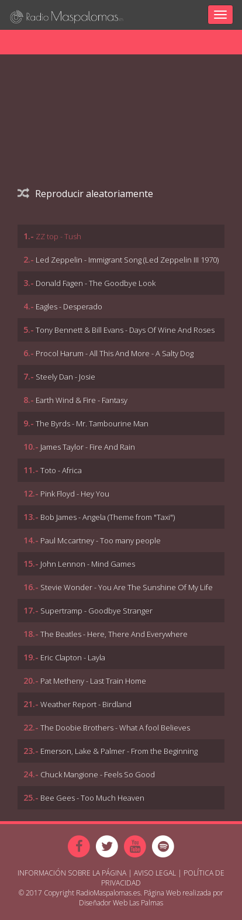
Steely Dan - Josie (65, 376)
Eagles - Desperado (69, 306)
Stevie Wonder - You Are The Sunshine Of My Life (126, 587)
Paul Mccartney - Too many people (100, 540)
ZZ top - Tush (58, 236)
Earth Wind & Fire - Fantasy (81, 400)
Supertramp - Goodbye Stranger (96, 610)
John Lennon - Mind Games (87, 564)
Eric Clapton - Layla (72, 657)
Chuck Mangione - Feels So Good (97, 774)
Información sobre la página (72, 873)
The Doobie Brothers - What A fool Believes (115, 727)
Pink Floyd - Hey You (74, 493)
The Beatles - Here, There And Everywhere (114, 634)
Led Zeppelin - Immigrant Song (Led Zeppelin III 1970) (127, 259)
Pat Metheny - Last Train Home (93, 681)
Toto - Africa (61, 470)
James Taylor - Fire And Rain (87, 447)
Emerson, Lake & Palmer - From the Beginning (119, 751)
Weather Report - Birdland (86, 704)
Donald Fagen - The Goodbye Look (95, 283)
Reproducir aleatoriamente (85, 193)
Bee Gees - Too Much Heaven (92, 797)
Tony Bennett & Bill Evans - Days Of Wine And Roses (125, 330)
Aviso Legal (155, 873)
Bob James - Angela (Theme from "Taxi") (107, 517)
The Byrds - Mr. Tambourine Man (92, 423)
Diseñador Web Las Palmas (121, 903)
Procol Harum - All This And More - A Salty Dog (114, 353)
